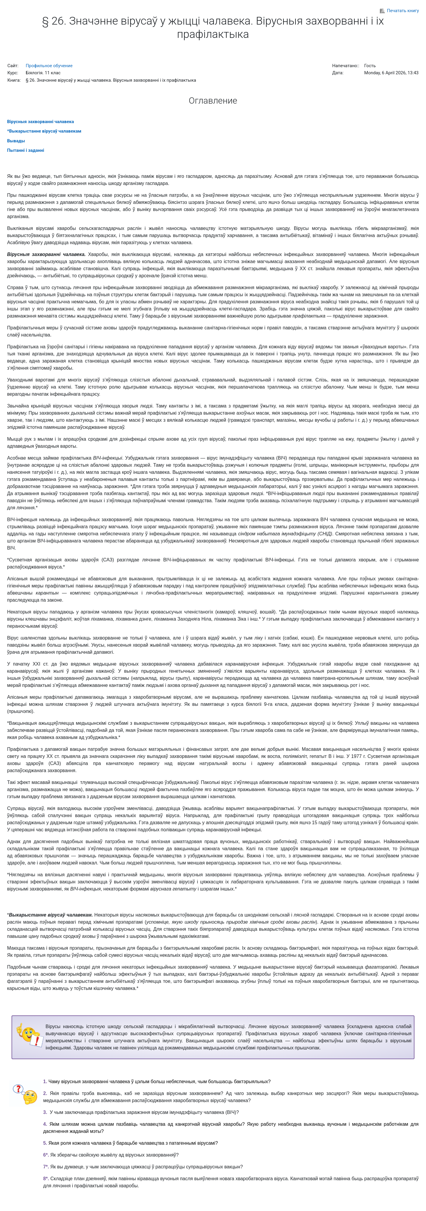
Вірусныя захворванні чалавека (40, 121)
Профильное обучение (49, 65)
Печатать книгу (399, 10)
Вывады (16, 141)
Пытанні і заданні (25, 150)
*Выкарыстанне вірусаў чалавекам (44, 131)
